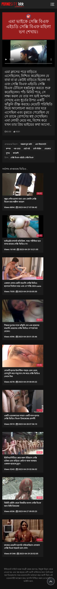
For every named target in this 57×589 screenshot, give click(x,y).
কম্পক (8, 149)
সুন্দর (8, 153)
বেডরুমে (47, 149)
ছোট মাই (27, 149)
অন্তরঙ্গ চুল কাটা (26, 144)
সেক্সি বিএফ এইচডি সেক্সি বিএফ (21, 158)
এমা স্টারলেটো (40, 144)
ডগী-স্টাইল (37, 149)
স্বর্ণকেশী (16, 153)
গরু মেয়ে (17, 149)
